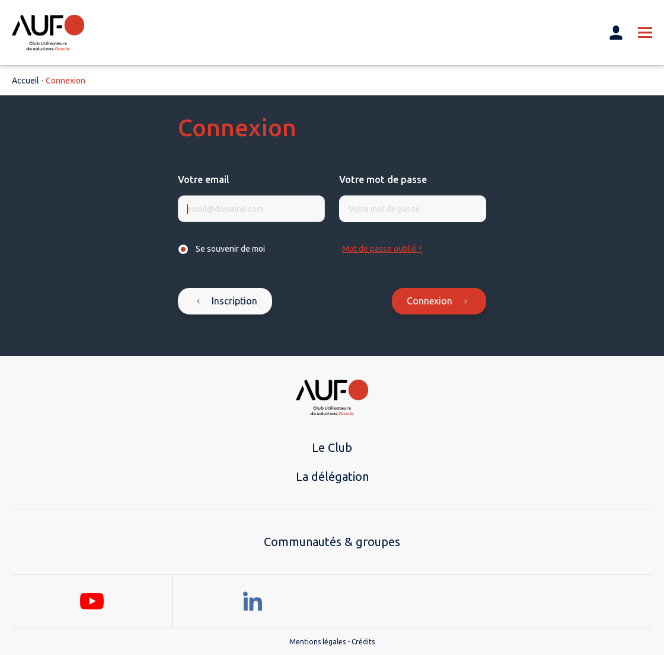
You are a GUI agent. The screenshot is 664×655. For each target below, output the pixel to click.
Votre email (203, 179)
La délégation (332, 476)
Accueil (25, 80)
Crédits (363, 642)
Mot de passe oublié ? (382, 248)
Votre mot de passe (383, 179)
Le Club (332, 447)
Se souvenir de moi (230, 248)
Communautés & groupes (332, 541)
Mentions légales (317, 642)
